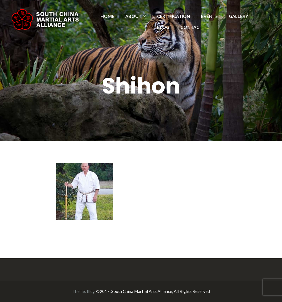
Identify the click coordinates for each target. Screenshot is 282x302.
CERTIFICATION (173, 16)
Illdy (90, 291)
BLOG (163, 27)
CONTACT (191, 27)
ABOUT (133, 16)
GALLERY (238, 16)
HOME (107, 16)
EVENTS (209, 16)
